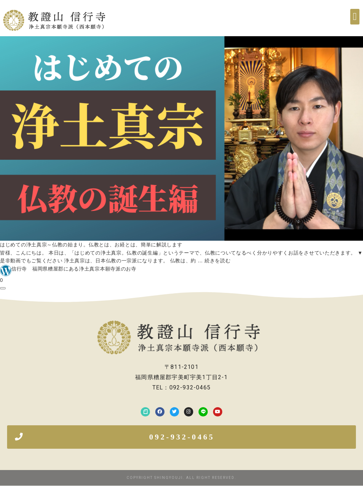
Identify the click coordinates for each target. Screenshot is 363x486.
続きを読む (218, 260)
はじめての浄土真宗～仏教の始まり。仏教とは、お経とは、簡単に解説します (91, 244)
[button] (354, 16)
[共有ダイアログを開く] (3, 288)
